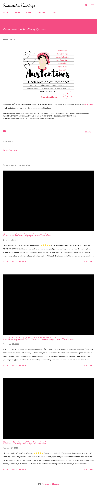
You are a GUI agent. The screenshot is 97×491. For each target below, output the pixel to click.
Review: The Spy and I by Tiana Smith (24, 443)
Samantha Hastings (19, 5)
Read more (88, 262)
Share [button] (88, 132)
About (29, 12)
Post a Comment (10, 150)
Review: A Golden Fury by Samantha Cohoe (27, 235)
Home (5, 12)
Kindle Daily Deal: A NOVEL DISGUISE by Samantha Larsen (38, 339)
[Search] (86, 4)
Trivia (54, 12)
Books (17, 12)
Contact (41, 12)
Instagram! (88, 104)
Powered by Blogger (48, 484)
